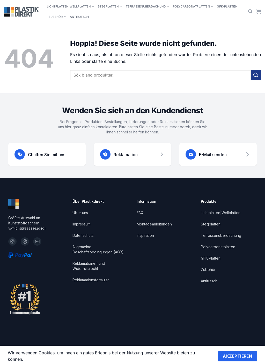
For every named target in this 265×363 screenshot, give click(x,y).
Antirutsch (79, 17)
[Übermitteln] (256, 75)
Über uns (80, 212)
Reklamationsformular (90, 280)
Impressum (81, 224)
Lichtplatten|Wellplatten (70, 6)
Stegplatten (110, 6)
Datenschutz (83, 235)
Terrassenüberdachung (147, 6)
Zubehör (57, 16)
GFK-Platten (227, 6)
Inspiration (145, 235)
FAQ (140, 212)
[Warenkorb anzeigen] (258, 11)
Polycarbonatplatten (193, 6)
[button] (250, 11)
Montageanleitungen (154, 224)
